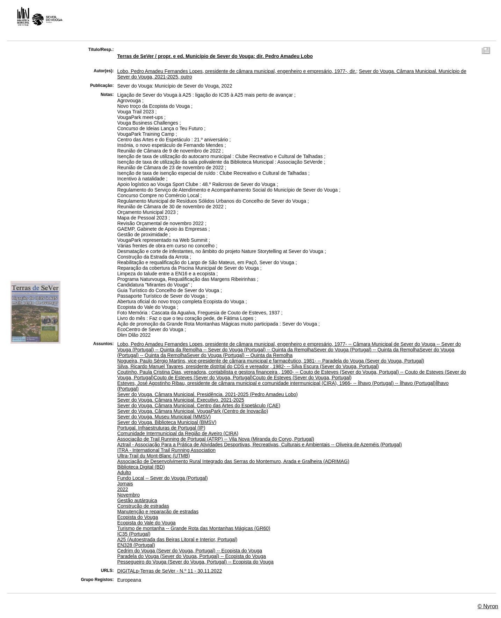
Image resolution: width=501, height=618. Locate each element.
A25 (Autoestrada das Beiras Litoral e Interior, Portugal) (177, 539)
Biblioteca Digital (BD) (141, 467)
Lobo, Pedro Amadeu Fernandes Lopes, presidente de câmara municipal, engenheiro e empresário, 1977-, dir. (236, 71)
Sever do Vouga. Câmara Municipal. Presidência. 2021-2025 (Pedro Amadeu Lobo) (207, 394)
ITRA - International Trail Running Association (166, 450)
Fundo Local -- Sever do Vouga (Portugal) (162, 478)
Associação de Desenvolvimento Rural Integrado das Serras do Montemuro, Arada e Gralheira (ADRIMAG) (233, 461)
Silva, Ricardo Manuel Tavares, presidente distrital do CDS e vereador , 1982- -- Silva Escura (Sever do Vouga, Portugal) (248, 366)
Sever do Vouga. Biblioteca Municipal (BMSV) (166, 422)
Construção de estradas (143, 506)
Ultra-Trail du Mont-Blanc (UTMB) (153, 456)
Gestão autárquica (137, 500)
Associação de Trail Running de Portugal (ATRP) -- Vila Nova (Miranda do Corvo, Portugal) (215, 439)
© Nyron (488, 606)
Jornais (125, 483)
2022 (122, 489)
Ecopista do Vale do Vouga (146, 523)
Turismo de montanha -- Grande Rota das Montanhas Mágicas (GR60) (193, 528)
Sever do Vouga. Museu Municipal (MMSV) (164, 416)
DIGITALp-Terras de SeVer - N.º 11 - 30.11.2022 (169, 571)
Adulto (124, 472)
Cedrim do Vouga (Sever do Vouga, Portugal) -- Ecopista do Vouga (189, 550)
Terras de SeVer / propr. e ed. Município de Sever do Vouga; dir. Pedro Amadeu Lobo (215, 56)
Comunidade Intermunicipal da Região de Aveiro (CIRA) (177, 433)
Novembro (128, 495)
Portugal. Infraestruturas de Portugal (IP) (161, 428)
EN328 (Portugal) (136, 545)
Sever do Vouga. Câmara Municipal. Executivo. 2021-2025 (180, 400)
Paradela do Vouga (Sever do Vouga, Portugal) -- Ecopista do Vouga (191, 556)
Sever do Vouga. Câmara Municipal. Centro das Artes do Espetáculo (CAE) (198, 405)
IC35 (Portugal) (133, 534)
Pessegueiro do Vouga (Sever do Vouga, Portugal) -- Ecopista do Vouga (195, 562)
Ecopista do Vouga (137, 517)
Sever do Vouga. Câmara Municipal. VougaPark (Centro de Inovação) (192, 411)
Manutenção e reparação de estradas (157, 511)
